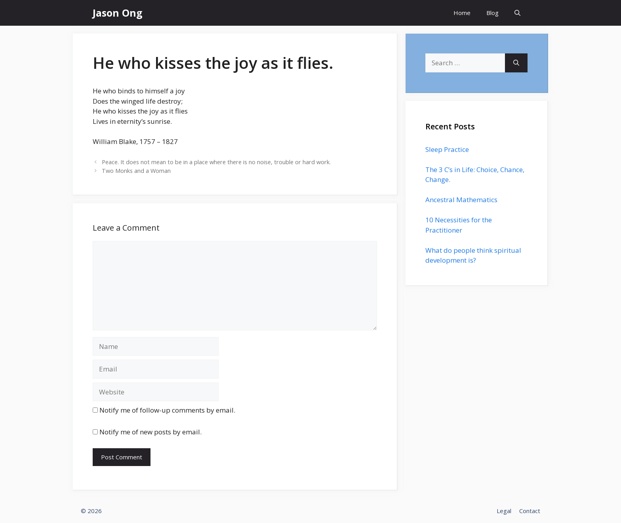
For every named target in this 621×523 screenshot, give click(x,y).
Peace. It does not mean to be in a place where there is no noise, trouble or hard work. (216, 162)
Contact (529, 511)
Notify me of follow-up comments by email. (167, 410)
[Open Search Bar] (517, 13)
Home (462, 13)
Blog (492, 13)
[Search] (516, 62)
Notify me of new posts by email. (150, 431)
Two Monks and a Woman (136, 170)
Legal (504, 511)
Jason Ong (118, 12)
